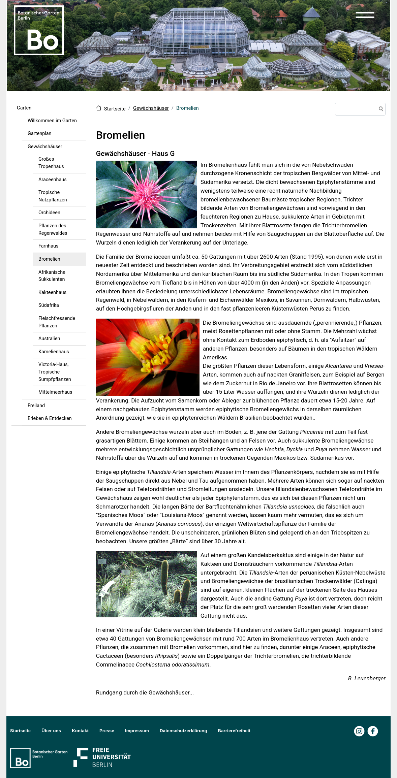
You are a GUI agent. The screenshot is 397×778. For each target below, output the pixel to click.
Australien (49, 339)
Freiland (36, 406)
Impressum (137, 730)
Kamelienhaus (53, 352)
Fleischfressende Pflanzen (56, 322)
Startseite (115, 109)
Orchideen (49, 213)
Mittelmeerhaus (55, 392)
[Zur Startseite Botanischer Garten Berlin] (39, 29)
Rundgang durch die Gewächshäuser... (145, 692)
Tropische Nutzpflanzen (52, 196)
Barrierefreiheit (234, 730)
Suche (379, 110)
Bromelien (49, 259)
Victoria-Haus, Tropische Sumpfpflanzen (54, 372)
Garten (24, 108)
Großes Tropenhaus (51, 162)
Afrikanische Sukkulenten (51, 276)
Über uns (51, 730)
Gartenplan (40, 133)
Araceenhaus (52, 180)
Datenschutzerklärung (183, 730)
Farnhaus (48, 246)
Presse (106, 730)
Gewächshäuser (45, 147)
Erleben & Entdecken (50, 418)
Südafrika (48, 305)
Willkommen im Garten (52, 121)
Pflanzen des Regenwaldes (52, 229)
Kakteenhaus (52, 292)
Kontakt (80, 730)
